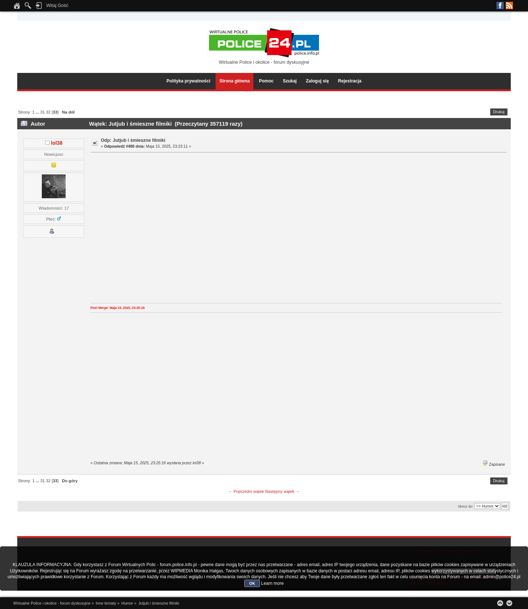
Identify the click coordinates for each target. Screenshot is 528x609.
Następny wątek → (282, 491)
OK (252, 583)
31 (42, 112)
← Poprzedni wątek (246, 491)
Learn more (272, 583)
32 (48, 112)
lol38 (56, 143)
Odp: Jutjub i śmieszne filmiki (133, 140)
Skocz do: (465, 506)
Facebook (500, 5)
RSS (509, 5)
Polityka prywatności (188, 81)
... (38, 112)
